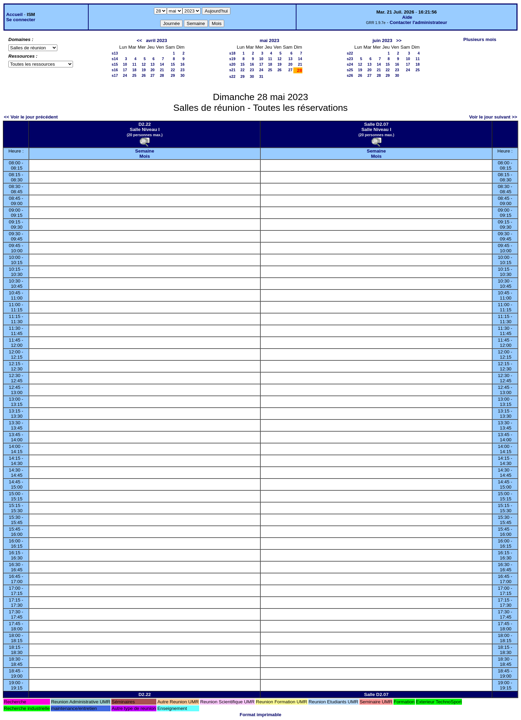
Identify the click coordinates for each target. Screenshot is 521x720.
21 (162, 70)
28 (162, 75)
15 (173, 64)
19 (143, 70)
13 (152, 64)
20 (152, 70)
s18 (232, 53)
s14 (115, 59)
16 (182, 64)
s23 (350, 59)
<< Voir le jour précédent (31, 117)
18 (134, 70)
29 (173, 75)
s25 (350, 70)
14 (162, 64)
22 (173, 70)
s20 (232, 64)
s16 (115, 70)
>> (399, 40)
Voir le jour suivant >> (493, 117)
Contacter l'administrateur (418, 22)
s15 (115, 64)
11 (134, 64)
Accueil (14, 14)
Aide (407, 17)
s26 (350, 75)
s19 (232, 59)
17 (125, 70)
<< (139, 40)
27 (152, 75)
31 (261, 76)
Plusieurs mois (479, 39)
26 (143, 75)
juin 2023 (382, 40)
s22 (232, 76)
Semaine (144, 151)
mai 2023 (269, 40)
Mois (144, 156)
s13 (115, 53)
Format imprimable (261, 714)
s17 (115, 75)
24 (125, 75)
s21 (232, 70)
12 (143, 64)
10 (125, 64)
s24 (350, 64)
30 (182, 75)
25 (134, 75)
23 (182, 70)
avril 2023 (156, 40)
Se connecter (20, 19)
